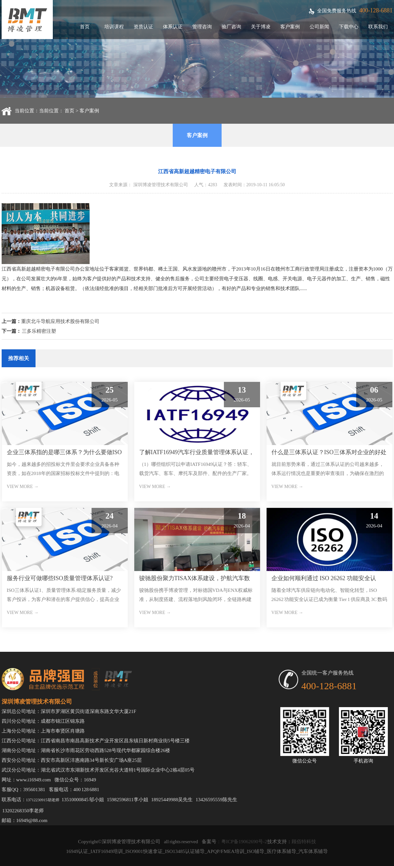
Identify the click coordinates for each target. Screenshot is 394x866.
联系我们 (378, 26)
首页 (85, 26)
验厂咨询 (231, 26)
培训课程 (114, 26)
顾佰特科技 (304, 841)
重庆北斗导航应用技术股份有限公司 (60, 321)
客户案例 (290, 26)
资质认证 (143, 26)
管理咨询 (202, 26)
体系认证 (172, 26)
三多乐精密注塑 (39, 331)
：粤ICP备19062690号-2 (241, 841)
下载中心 (348, 26)
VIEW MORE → (23, 486)
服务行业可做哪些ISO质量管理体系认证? (60, 578)
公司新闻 (319, 26)
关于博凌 (260, 26)
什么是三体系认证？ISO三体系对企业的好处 (329, 452)
